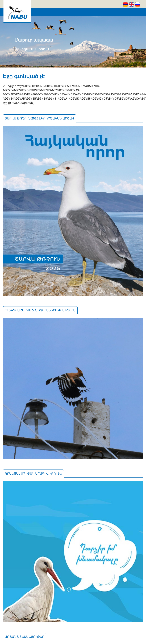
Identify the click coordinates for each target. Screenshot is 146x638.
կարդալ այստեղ (30, 49)
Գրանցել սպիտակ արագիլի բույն (33, 473)
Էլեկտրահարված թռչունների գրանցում (40, 310)
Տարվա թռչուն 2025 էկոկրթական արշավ (39, 118)
